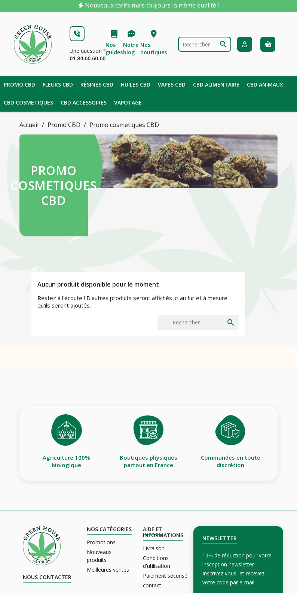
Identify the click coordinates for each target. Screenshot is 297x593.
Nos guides (114, 48)
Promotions (101, 542)
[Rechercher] (204, 44)
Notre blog (130, 48)
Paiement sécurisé (165, 575)
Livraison (154, 548)
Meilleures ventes (108, 569)
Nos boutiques (153, 48)
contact (152, 585)
